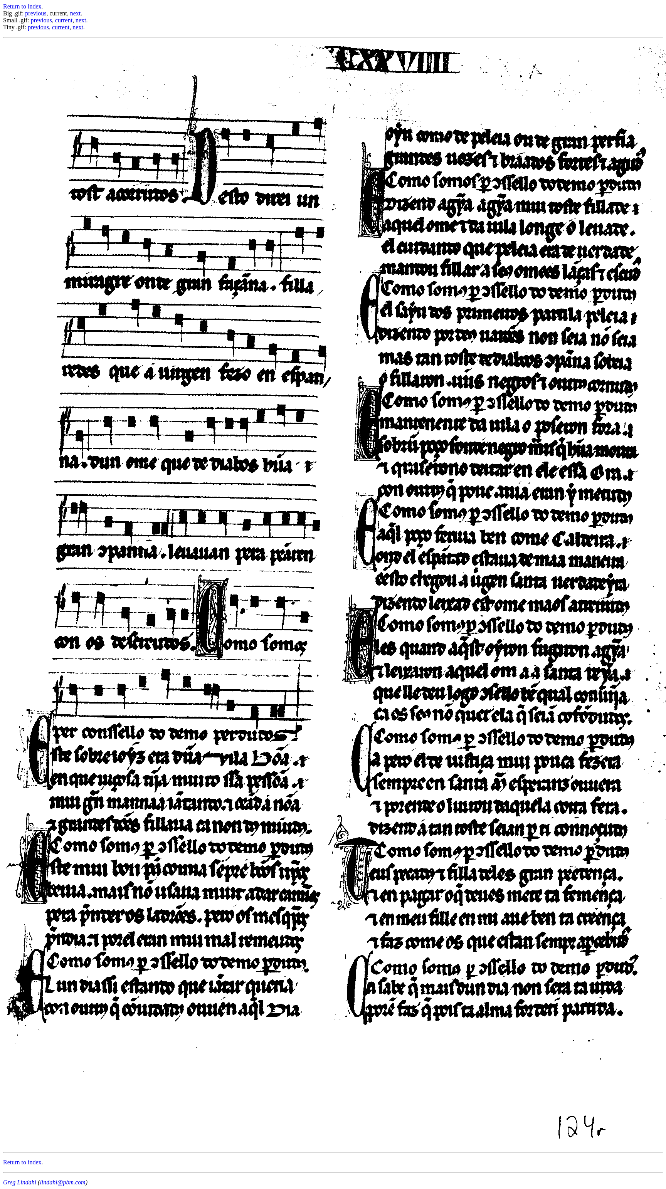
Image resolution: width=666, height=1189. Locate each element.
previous (35, 13)
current (63, 20)
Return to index (22, 6)
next (75, 13)
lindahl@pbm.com (62, 1182)
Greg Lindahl (19, 1182)
